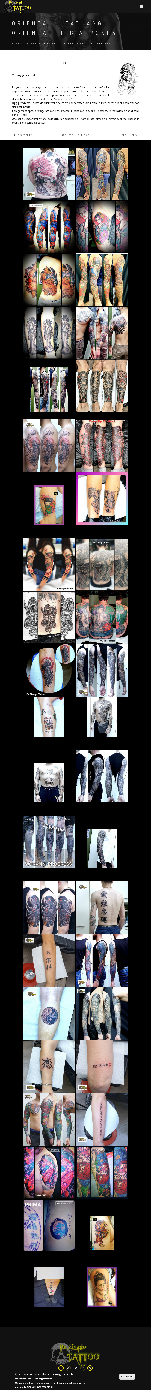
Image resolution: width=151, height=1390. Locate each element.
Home (16, 43)
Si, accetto (127, 1377)
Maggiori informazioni (38, 1387)
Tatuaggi (31, 43)
